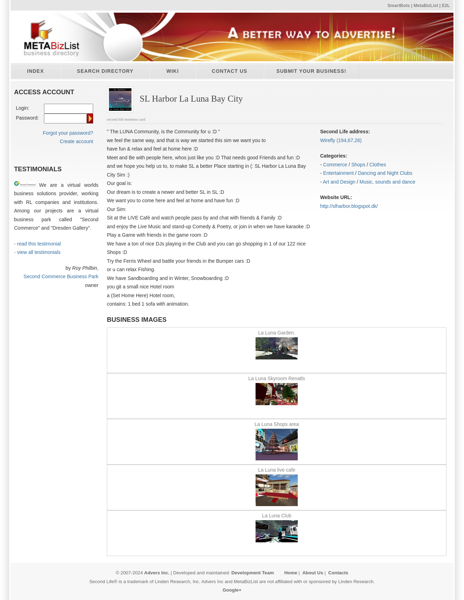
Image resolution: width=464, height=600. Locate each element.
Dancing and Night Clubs (385, 173)
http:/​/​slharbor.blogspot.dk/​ (349, 206)
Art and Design (339, 182)
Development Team (252, 572)
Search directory (105, 71)
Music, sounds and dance (387, 182)
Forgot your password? (68, 133)
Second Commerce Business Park (61, 276)
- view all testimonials (37, 252)
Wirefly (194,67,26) (341, 140)
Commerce (335, 164)
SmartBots (398, 5)
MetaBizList (425, 5)
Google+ (232, 590)
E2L (446, 5)
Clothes (377, 164)
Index (35, 71)
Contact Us (229, 71)
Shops (358, 164)
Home (290, 572)
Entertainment (338, 173)
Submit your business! (311, 71)
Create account (76, 141)
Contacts (338, 572)
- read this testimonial (37, 244)
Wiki (172, 71)
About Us (312, 572)
